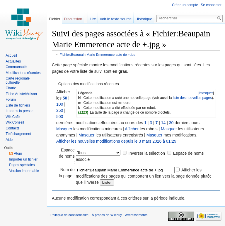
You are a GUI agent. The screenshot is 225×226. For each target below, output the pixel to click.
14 (163, 122)
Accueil (11, 55)
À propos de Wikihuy (107, 215)
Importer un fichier (23, 159)
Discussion (73, 19)
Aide (9, 140)
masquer (206, 93)
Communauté (16, 67)
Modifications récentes (23, 73)
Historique (143, 19)
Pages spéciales (22, 165)
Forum (11, 99)
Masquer (64, 129)
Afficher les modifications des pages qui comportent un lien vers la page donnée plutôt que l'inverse (143, 176)
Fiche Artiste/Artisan (21, 94)
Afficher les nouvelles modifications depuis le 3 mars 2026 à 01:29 (116, 141)
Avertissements (136, 215)
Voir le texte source (116, 19)
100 (59, 104)
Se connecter (211, 5)
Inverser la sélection (147, 153)
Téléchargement (18, 134)
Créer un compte (185, 5)
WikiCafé (13, 117)
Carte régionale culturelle (18, 80)
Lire (93, 19)
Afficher (132, 129)
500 (59, 116)
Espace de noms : (67, 156)
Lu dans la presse (19, 111)
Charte (11, 88)
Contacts (12, 128)
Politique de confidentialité (69, 215)
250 (59, 110)
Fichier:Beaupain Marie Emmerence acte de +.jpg (97, 54)
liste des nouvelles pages (192, 98)
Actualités (13, 61)
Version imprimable (24, 171)
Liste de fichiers (18, 105)
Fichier (54, 19)
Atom (18, 153)
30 (171, 122)
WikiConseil (15, 122)
